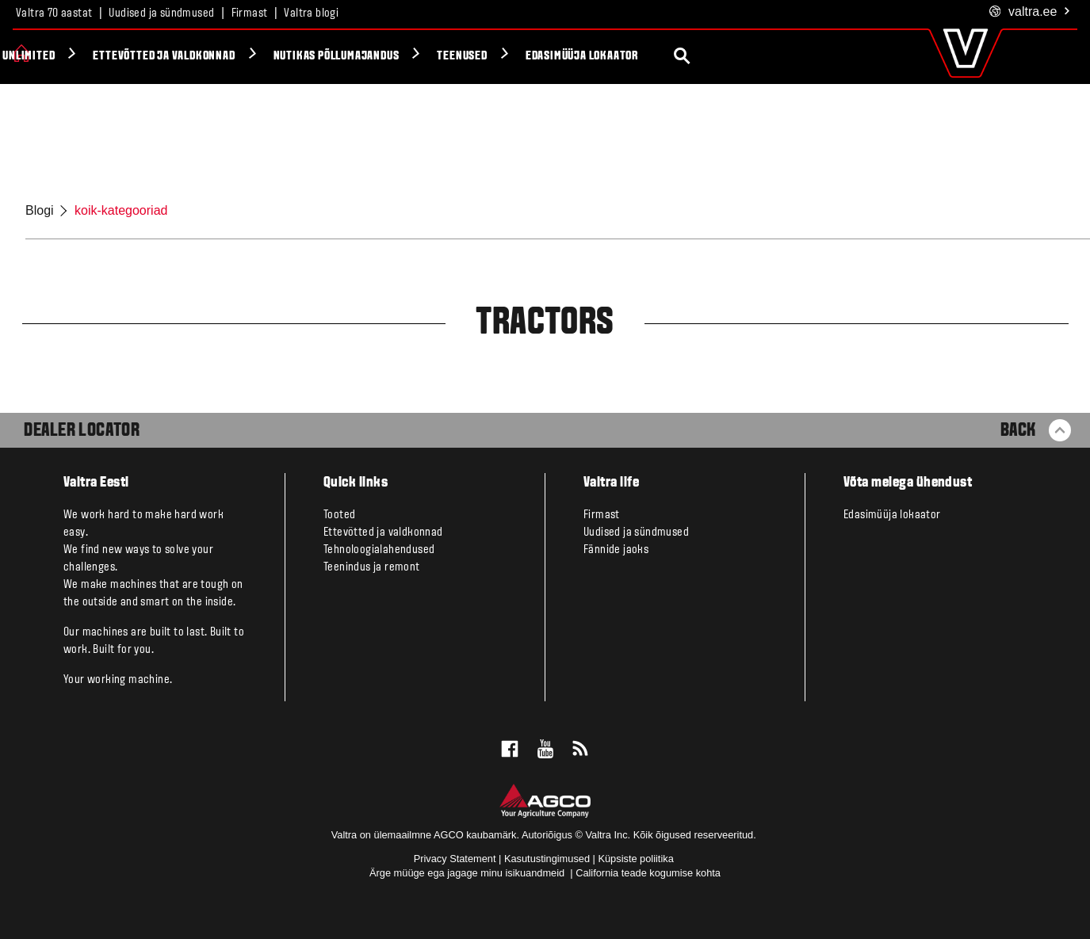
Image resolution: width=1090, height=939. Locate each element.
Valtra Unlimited (165, 56)
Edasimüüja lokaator (736, 56)
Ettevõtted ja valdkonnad (319, 56)
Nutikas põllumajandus (491, 56)
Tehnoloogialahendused (378, 549)
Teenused (617, 56)
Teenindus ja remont (371, 567)
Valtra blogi (311, 13)
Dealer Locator (82, 431)
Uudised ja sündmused (161, 13)
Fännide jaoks (615, 549)
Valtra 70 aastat (54, 13)
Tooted (63, 56)
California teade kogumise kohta (648, 873)
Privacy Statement (455, 859)
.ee (1030, 12)
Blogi (39, 210)
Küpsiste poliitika (635, 859)
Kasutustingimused (547, 859)
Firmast (249, 13)
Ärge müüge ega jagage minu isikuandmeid (468, 873)
